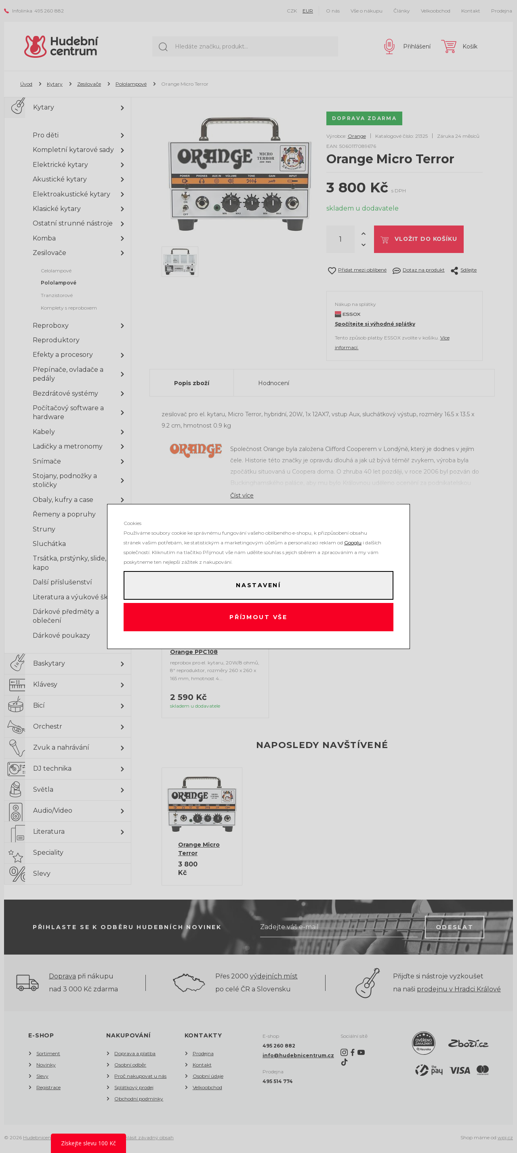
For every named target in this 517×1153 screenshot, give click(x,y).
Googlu (352, 542)
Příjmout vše (258, 617)
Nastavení (258, 585)
